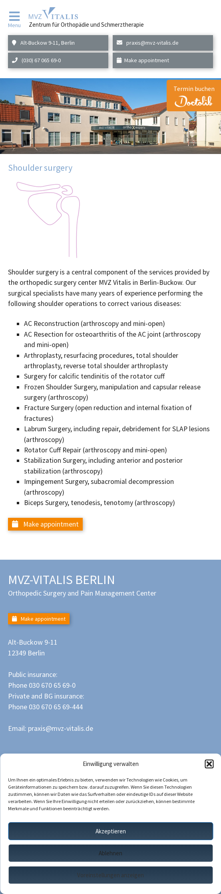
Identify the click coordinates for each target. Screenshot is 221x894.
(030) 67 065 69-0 (36, 60)
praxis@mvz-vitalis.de (148, 42)
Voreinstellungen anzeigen (110, 875)
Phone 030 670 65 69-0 (42, 685)
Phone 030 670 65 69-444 (45, 706)
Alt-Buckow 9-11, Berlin (43, 42)
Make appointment (143, 60)
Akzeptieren (111, 831)
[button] (209, 764)
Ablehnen (110, 853)
